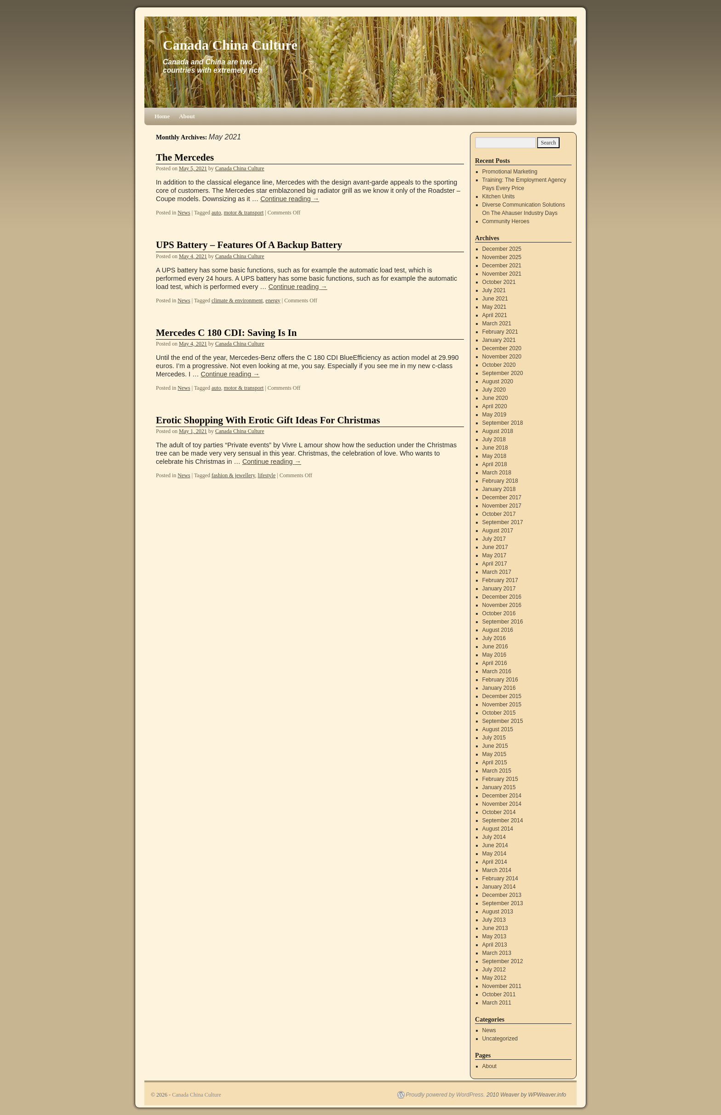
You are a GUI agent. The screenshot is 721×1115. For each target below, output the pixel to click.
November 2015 (501, 704)
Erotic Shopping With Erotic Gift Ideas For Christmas (268, 420)
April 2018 (494, 464)
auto (216, 212)
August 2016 (497, 630)
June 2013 (495, 928)
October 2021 (499, 282)
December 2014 (501, 795)
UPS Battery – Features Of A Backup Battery (249, 244)
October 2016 (499, 613)
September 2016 (502, 621)
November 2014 (501, 804)
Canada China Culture (230, 44)
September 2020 (502, 373)
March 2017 (496, 572)
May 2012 (494, 978)
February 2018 (500, 481)
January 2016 (499, 688)
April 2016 (494, 663)
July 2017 (494, 539)
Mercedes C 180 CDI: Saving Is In (226, 332)
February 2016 (500, 679)
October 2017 (499, 514)
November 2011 (501, 986)
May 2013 (494, 936)
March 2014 (496, 870)
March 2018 (496, 472)
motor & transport (244, 212)
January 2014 (499, 887)
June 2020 (495, 398)
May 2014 (494, 853)
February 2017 (500, 580)
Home (162, 116)
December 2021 (501, 265)
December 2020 (501, 348)
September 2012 (502, 961)
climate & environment (237, 300)
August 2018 (497, 431)
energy (272, 300)
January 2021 (499, 340)
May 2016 (494, 655)
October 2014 (499, 812)
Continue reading (289, 198)
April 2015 (494, 762)
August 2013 (497, 911)
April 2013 (494, 945)
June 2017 (495, 547)
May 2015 (494, 754)
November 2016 (501, 605)
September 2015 (502, 721)
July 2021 (494, 290)
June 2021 (495, 298)
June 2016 (495, 646)
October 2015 (499, 713)
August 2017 (497, 530)
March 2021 (496, 323)
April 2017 (494, 563)
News (183, 212)
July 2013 (494, 920)
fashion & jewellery (233, 475)
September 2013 (502, 903)
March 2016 (496, 671)
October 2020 (499, 365)
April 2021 (494, 315)
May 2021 (494, 307)
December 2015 (501, 696)
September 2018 (502, 423)
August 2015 (497, 729)
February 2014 (500, 878)
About (187, 116)
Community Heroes (506, 221)
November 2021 (501, 274)
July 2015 (494, 737)
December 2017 (501, 497)
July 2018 (494, 439)
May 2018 (494, 456)
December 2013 (501, 895)
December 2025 (501, 249)
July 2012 (494, 969)
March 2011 (496, 1002)
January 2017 (499, 588)
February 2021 (500, 332)
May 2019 (494, 414)
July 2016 (494, 638)
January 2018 (499, 489)
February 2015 (500, 779)
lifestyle (267, 475)
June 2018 (495, 448)
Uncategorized (500, 1038)
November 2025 (501, 257)
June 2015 (495, 746)
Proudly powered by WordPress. (445, 1095)
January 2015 (499, 787)
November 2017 (501, 506)
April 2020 (494, 406)
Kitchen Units (498, 196)
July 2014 (494, 837)
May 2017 (494, 555)
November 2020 (501, 356)
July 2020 (494, 390)
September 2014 (502, 820)
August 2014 (497, 829)
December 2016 (501, 597)
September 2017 (502, 522)
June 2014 (495, 845)
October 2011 (499, 994)
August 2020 (497, 381)
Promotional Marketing (510, 171)
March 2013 (496, 953)
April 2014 (494, 862)
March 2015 (496, 771)
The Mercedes (185, 157)
